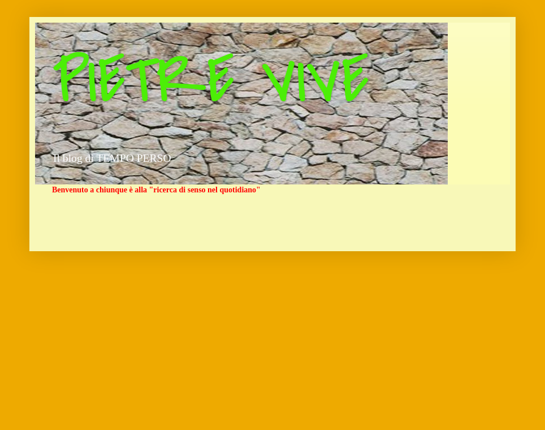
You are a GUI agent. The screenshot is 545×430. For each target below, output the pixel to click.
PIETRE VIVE (210, 81)
